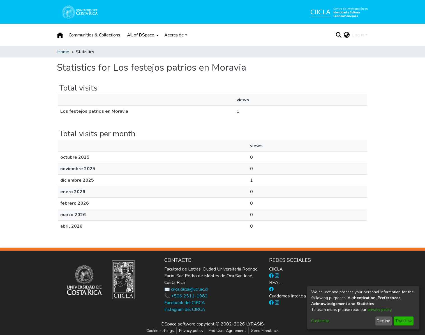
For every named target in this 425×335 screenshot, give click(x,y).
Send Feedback (265, 330)
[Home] (60, 35)
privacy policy (379, 309)
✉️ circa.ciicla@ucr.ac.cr (186, 289)
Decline (383, 321)
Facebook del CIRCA (184, 303)
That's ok (403, 321)
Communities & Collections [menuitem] (94, 35)
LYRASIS (255, 324)
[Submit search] (338, 35)
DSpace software (178, 324)
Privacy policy (191, 330)
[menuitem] (142, 35)
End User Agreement (227, 330)
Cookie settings (160, 330)
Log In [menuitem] (358, 35)
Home (63, 52)
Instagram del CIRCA (184, 309)
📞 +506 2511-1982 (186, 296)
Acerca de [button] (174, 35)
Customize (320, 321)
